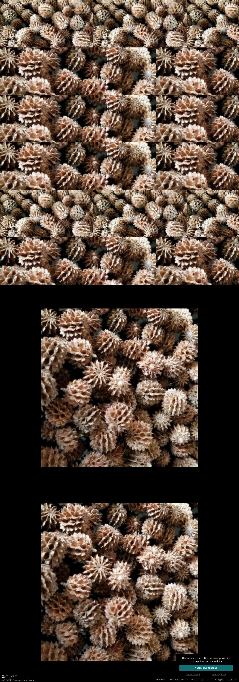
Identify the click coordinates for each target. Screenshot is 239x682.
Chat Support (218, 679)
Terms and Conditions (178, 679)
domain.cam (160, 679)
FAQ (208, 679)
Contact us (231, 679)
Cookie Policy (193, 674)
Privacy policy (197, 679)
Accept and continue (206, 668)
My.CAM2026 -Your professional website (18, 678)
